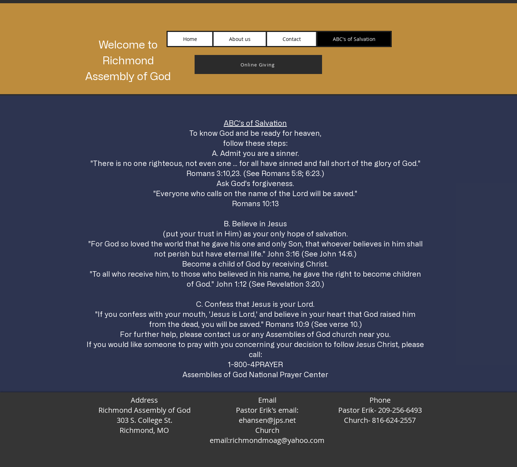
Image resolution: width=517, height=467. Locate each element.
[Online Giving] (258, 64)
